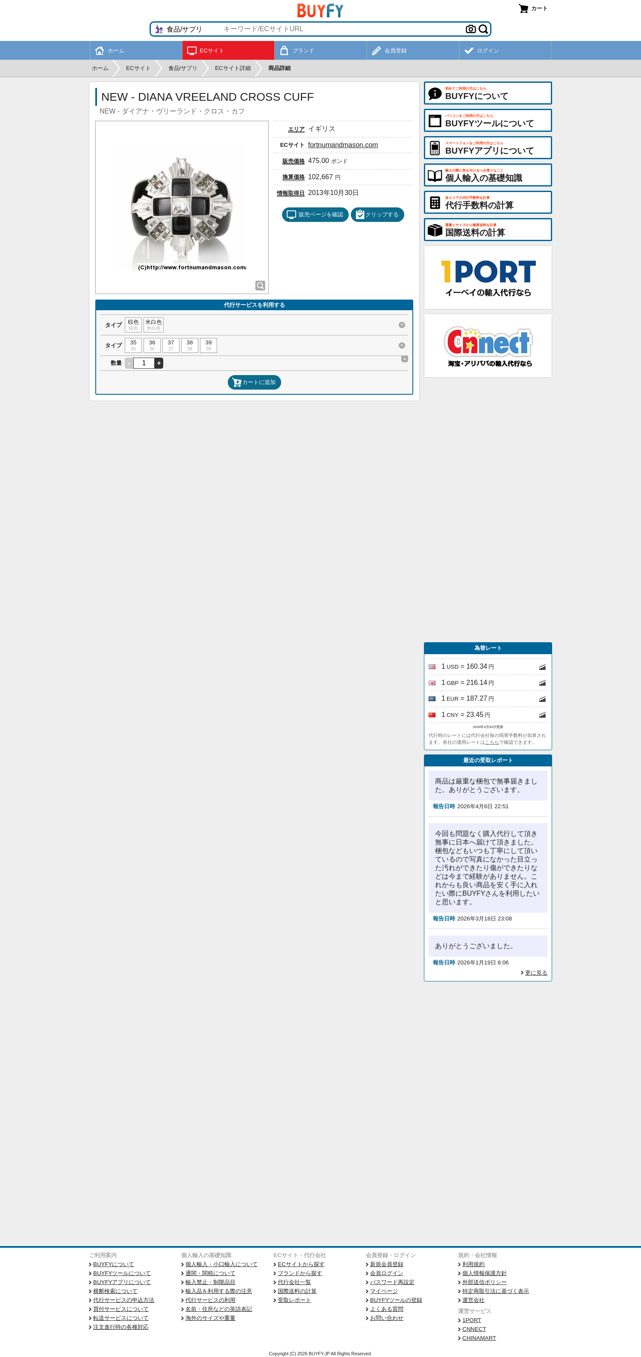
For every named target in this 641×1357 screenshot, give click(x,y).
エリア (296, 129)
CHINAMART (479, 1338)
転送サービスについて (121, 1318)
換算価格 (293, 177)
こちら (492, 742)
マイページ (384, 1291)
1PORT (471, 1320)
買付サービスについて (121, 1309)
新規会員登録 (386, 1264)
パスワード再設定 (392, 1282)
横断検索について (115, 1291)
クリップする (377, 215)
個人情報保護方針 (484, 1273)
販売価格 (293, 161)
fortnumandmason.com (343, 145)
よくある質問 (386, 1309)
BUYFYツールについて (122, 1273)
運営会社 (473, 1300)
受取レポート (294, 1300)
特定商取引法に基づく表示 (495, 1291)
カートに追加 (254, 382)
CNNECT (474, 1329)
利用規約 (473, 1264)
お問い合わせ (386, 1318)
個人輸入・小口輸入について (221, 1264)
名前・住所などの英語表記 (218, 1309)
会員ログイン (386, 1273)
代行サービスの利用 (210, 1300)
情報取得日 (291, 193)
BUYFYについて (113, 1264)
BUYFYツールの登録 (396, 1300)
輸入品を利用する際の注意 (218, 1291)
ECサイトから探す (301, 1264)
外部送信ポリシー (484, 1282)
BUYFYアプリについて (122, 1282)
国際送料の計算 (297, 1291)
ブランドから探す (300, 1273)
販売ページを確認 (314, 215)
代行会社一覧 (294, 1282)
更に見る (536, 973)
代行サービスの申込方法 (123, 1300)
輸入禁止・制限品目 (210, 1282)
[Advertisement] (488, 510)
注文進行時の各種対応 (121, 1327)
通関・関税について (210, 1273)
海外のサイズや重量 (210, 1318)
